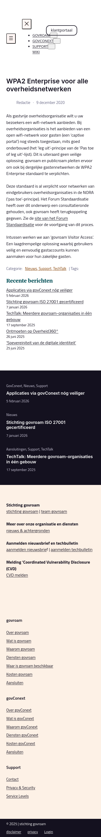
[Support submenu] (51, 46)
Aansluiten (14, 683)
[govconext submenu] (56, 41)
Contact (12, 779)
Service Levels (17, 796)
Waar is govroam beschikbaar (29, 666)
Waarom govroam (20, 649)
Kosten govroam (19, 674)
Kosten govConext (20, 743)
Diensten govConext (22, 735)
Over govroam (17, 632)
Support (45, 269)
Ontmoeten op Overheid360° (32, 331)
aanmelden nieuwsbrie (26, 549)
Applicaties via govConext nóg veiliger (39, 290)
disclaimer (13, 831)
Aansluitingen (16, 449)
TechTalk (59, 269)
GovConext (14, 385)
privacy (32, 831)
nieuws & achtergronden (28, 530)
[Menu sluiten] (26, 24)
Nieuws (31, 269)
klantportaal (61, 30)
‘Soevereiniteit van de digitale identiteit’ (41, 342)
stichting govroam (22, 511)
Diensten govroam (21, 657)
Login (48, 831)
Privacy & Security (20, 788)
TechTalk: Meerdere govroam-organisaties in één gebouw (49, 459)
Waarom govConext (21, 727)
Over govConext (18, 710)
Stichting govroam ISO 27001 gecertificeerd (44, 301)
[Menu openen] (11, 38)
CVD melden (17, 575)
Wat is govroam (18, 641)
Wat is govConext (20, 718)
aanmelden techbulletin (71, 549)
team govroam (54, 511)
